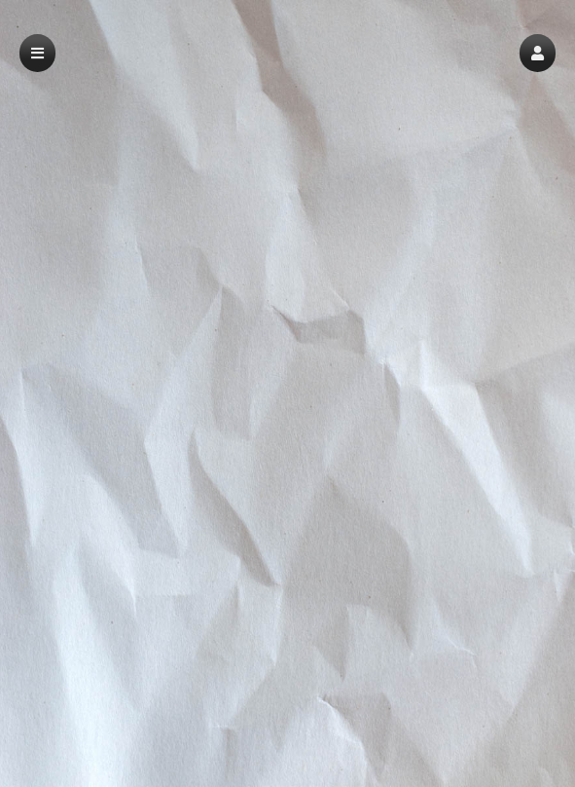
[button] (538, 53)
